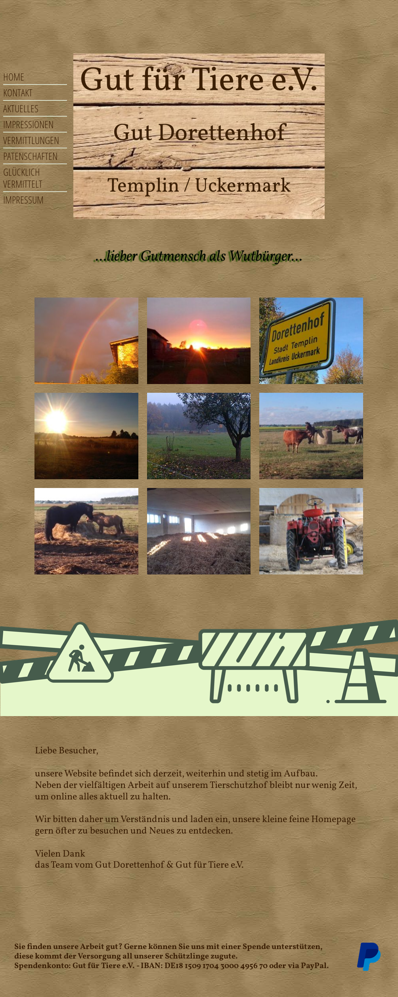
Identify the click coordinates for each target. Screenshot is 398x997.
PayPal (314, 966)
